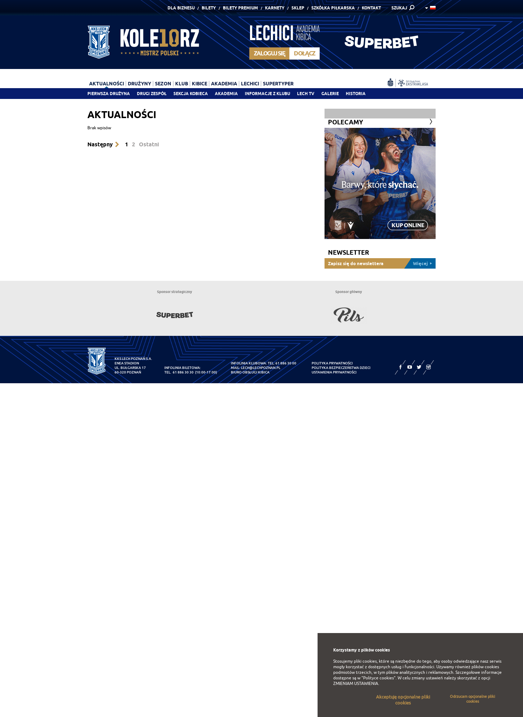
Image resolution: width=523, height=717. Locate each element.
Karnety (274, 7)
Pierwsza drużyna (108, 93)
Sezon (163, 83)
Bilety (209, 7)
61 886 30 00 (285, 363)
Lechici (250, 83)
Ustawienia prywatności (334, 372)
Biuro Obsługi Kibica (250, 372)
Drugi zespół (151, 93)
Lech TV (305, 93)
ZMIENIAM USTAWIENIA (355, 683)
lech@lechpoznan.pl (260, 367)
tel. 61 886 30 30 (179, 372)
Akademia (226, 93)
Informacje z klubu (267, 93)
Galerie (330, 93)
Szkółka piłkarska (333, 7)
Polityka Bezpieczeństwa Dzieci (341, 367)
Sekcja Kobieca (190, 93)
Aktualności (106, 83)
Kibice (199, 83)
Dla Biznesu (181, 7)
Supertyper (278, 83)
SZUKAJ (399, 7)
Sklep (297, 7)
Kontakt (371, 7)
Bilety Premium (240, 7)
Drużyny (139, 83)
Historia (356, 93)
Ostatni (149, 144)
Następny (100, 144)
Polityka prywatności (332, 363)
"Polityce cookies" (378, 678)
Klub (181, 83)
